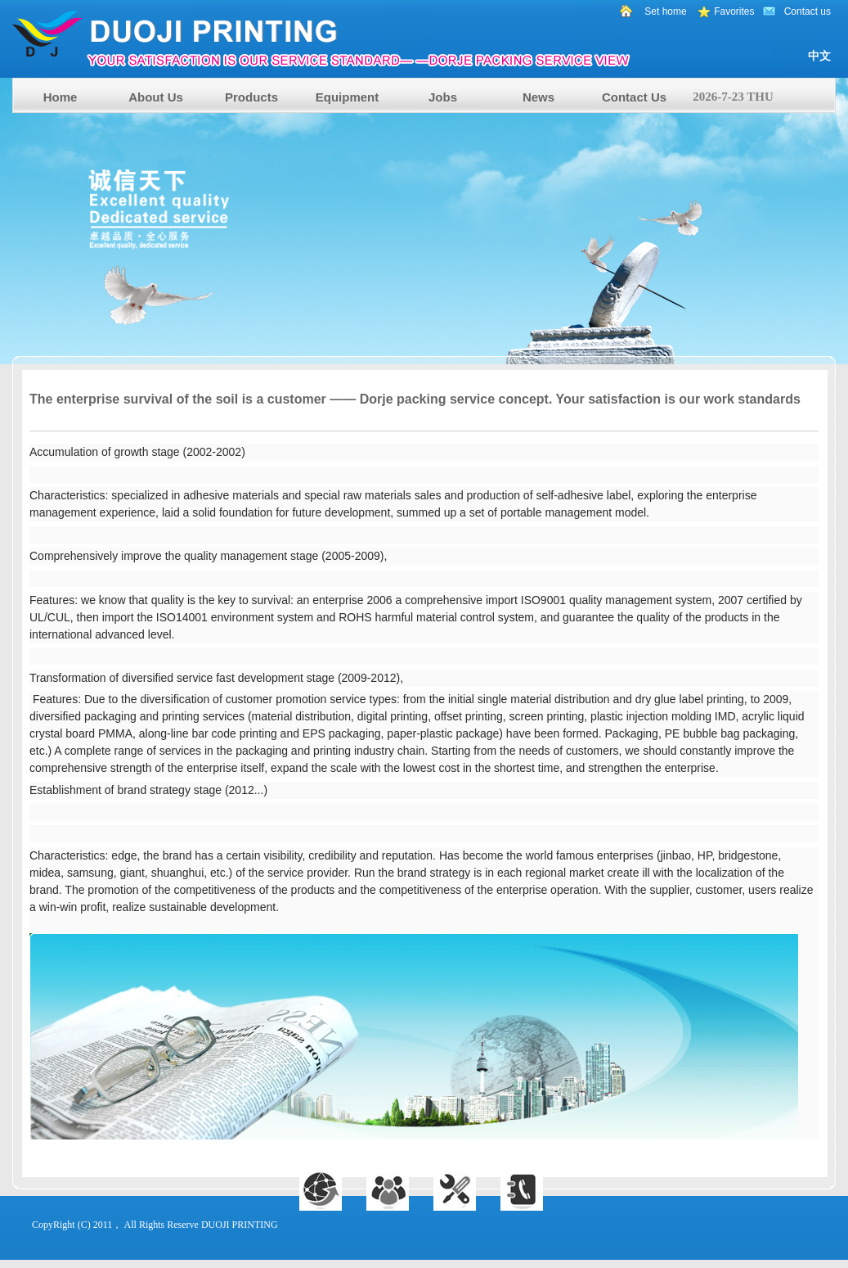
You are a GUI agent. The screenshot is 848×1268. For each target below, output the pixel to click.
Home (60, 97)
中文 (819, 55)
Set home (665, 11)
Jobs (442, 97)
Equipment (347, 97)
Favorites (734, 11)
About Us (155, 97)
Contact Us (634, 97)
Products (251, 97)
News (538, 97)
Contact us (807, 11)
